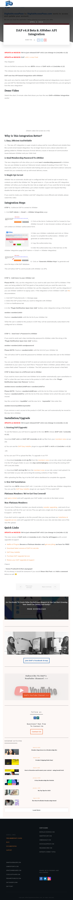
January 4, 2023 (36, 778)
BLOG (7, 842)
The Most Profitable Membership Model (44, 800)
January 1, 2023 (36, 788)
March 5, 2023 (36, 757)
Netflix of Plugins (13, 544)
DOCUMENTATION (11, 846)
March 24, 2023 (36, 747)
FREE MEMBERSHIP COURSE (14, 838)
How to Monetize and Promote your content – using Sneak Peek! (44, 770)
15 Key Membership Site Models (44, 780)
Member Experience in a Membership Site (44, 750)
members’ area (60, 439)
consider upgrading (50, 507)
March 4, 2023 (36, 767)
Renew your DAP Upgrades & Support (20, 560)
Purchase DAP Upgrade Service (18, 556)
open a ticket (12, 498)
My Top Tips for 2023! (44, 790)
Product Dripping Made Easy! (44, 760)
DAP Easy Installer (24, 446)
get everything (50, 544)
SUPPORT (9, 850)
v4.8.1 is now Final (31, 57)
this (69, 291)
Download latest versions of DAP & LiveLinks (23, 548)
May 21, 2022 (36, 798)
